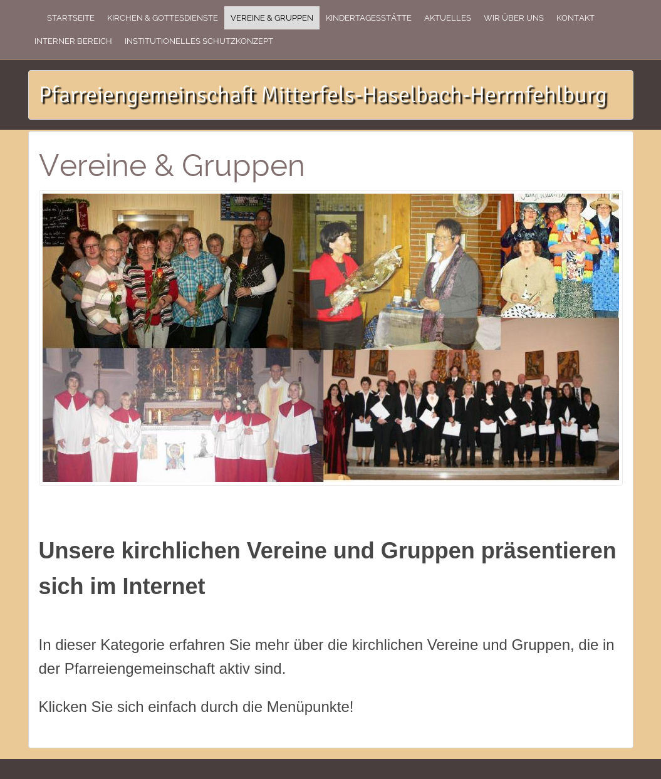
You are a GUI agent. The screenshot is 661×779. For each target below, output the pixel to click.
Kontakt (575, 18)
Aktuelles (447, 18)
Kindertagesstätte (369, 18)
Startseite (71, 18)
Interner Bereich (73, 41)
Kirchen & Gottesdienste (162, 18)
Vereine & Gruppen (272, 18)
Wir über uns (514, 18)
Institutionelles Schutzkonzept (199, 41)
